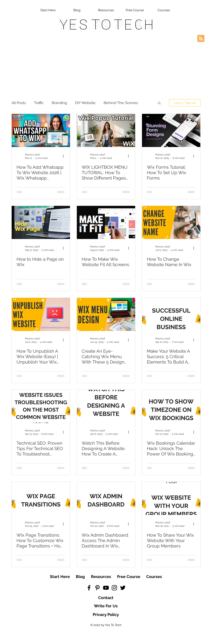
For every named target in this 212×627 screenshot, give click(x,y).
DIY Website (85, 103)
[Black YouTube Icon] (105, 587)
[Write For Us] (106, 606)
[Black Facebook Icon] (89, 587)
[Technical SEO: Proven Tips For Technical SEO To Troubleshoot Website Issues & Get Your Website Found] (41, 406)
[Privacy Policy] (106, 615)
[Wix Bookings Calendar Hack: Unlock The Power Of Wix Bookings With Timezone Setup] (171, 406)
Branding (59, 103)
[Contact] (106, 598)
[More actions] (64, 156)
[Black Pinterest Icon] (97, 587)
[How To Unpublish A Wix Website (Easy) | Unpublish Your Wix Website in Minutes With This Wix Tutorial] (41, 314)
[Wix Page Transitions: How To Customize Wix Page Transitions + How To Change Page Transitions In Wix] (41, 498)
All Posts (18, 103)
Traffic (39, 103)
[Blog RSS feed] (200, 38)
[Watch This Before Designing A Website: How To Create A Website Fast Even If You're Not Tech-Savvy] (106, 406)
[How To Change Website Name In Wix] (171, 222)
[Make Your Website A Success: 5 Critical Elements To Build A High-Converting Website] (171, 314)
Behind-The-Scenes (121, 103)
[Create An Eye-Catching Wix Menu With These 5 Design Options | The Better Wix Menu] (106, 314)
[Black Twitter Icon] (122, 587)
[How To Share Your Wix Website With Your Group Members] (171, 498)
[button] (159, 103)
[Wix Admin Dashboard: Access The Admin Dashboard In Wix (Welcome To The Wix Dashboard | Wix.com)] (106, 498)
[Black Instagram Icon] (114, 587)
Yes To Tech (106, 24)
